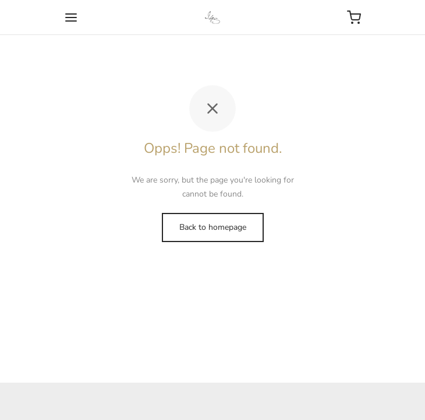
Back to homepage (212, 227)
